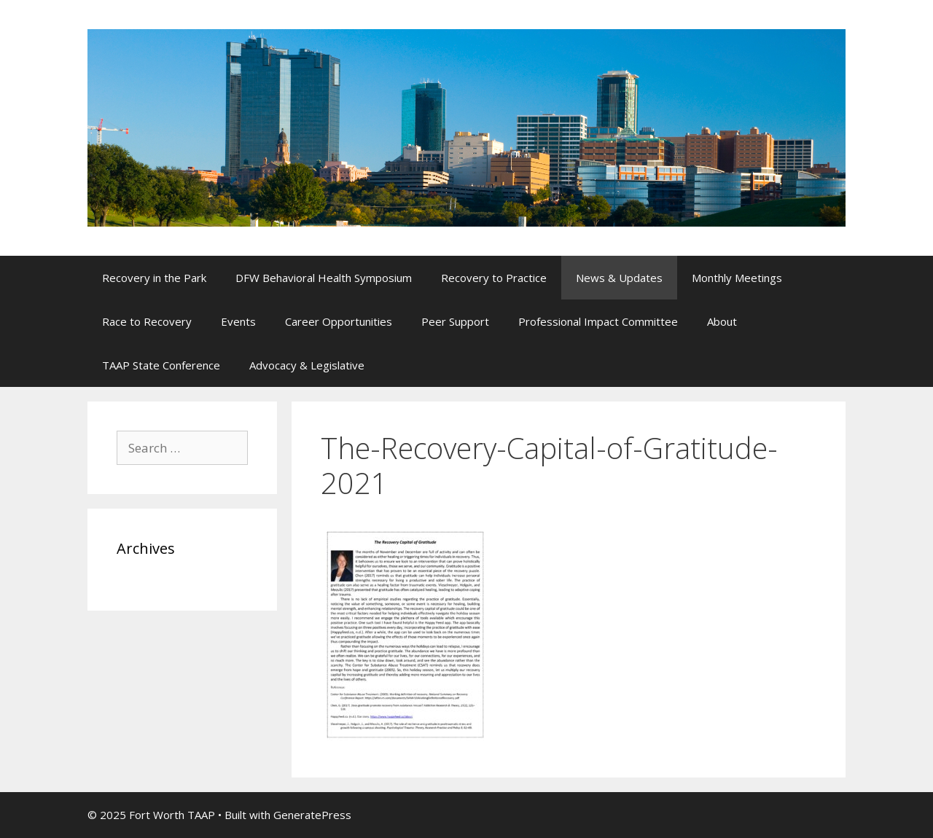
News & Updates (619, 277)
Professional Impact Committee (598, 321)
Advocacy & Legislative (306, 365)
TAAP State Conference (161, 365)
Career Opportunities (338, 321)
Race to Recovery (147, 321)
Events (238, 321)
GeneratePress (312, 814)
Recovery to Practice (494, 277)
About (722, 321)
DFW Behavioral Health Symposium (323, 277)
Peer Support (455, 321)
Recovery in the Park (154, 277)
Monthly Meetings (737, 277)
